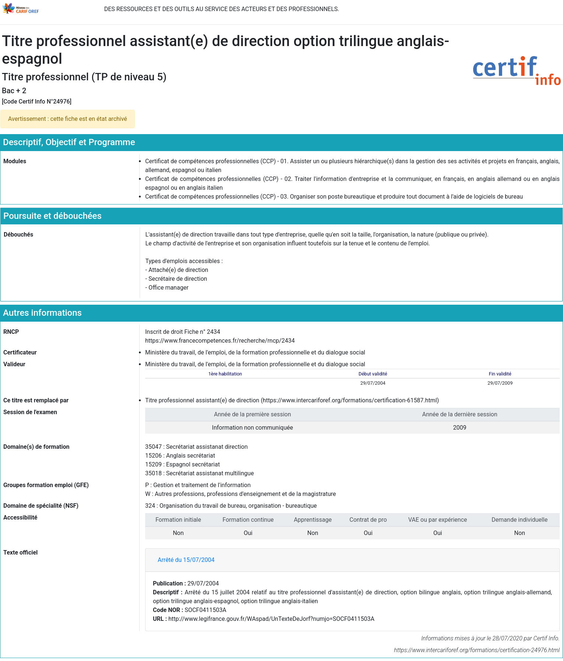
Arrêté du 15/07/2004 (186, 559)
